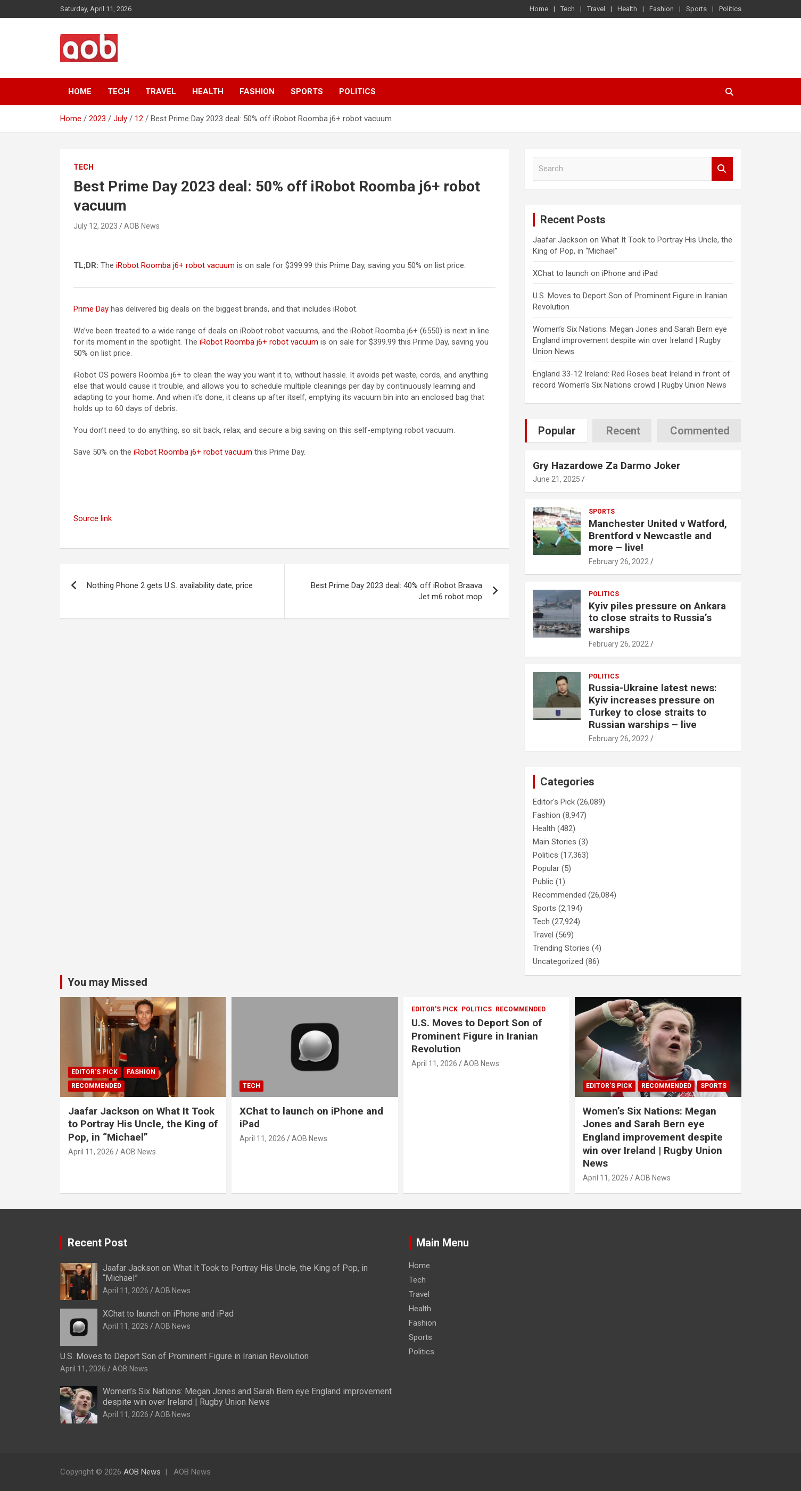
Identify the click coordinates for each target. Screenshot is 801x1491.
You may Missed (107, 982)
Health (627, 9)
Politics (730, 9)
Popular (546, 868)
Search (722, 169)
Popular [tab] (557, 430)
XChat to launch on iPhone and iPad (595, 273)
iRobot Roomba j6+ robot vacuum (175, 265)
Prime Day (91, 309)
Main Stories (554, 842)
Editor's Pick (554, 802)
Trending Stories (561, 948)
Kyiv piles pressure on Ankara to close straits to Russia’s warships (657, 618)
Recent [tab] (623, 430)
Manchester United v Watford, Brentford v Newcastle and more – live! (658, 535)
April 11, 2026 (91, 1151)
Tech (567, 9)
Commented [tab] (700, 430)
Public (543, 881)
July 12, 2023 (95, 226)
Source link (92, 518)
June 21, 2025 (556, 479)
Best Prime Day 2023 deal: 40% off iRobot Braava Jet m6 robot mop (396, 591)
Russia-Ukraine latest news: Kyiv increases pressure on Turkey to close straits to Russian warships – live (653, 706)
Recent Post (97, 1242)
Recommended (559, 895)
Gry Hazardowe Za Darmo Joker (606, 465)
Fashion (661, 9)
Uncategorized (558, 961)
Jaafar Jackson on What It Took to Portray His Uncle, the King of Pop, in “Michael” (143, 1124)
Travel (596, 9)
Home (539, 9)
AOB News (142, 226)
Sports (696, 9)
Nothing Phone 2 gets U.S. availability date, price (170, 585)
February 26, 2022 (619, 561)
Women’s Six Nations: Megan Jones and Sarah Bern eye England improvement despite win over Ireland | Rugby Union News (630, 340)
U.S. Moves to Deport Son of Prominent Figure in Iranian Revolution (476, 1036)
